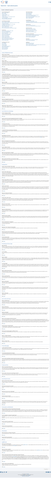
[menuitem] (49, 2)
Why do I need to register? (5, 12)
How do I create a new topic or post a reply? (7, 30)
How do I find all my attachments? (30, 40)
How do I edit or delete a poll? (6, 34)
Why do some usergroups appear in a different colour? (33, 16)
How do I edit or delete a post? (6, 31)
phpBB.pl (29, 475)
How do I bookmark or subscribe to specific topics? (32, 35)
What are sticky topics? (5, 47)
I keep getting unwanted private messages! (31, 21)
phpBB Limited (25, 444)
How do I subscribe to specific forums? (31, 36)
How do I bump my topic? (5, 40)
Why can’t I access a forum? (5, 35)
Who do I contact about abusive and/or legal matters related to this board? (35, 44)
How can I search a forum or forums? (30, 28)
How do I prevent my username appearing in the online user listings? (10, 22)
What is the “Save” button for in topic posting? (8, 38)
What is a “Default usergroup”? (30, 17)
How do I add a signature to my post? (7, 32)
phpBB (41, 137)
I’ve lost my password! (5, 17)
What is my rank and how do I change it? (7, 27)
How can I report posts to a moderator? (7, 37)
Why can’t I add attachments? (6, 36)
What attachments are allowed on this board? (32, 39)
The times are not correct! (5, 23)
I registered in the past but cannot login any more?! (8, 16)
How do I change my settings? (6, 21)
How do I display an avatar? (5, 26)
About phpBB (15, 445)
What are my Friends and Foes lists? (30, 25)
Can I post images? (4, 45)
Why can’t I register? (4, 14)
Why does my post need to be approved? (7, 39)
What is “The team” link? (29, 18)
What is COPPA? (4, 13)
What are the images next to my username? (7, 25)
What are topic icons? (4, 49)
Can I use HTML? (4, 43)
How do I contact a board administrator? (31, 45)
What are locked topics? (5, 48)
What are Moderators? (29, 13)
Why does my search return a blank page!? (31, 30)
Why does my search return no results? (31, 29)
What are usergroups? (29, 14)
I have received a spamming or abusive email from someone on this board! (35, 22)
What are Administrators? (29, 12)
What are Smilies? (4, 44)
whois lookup (14, 456)
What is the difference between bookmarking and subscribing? (34, 34)
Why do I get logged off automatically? (7, 18)
